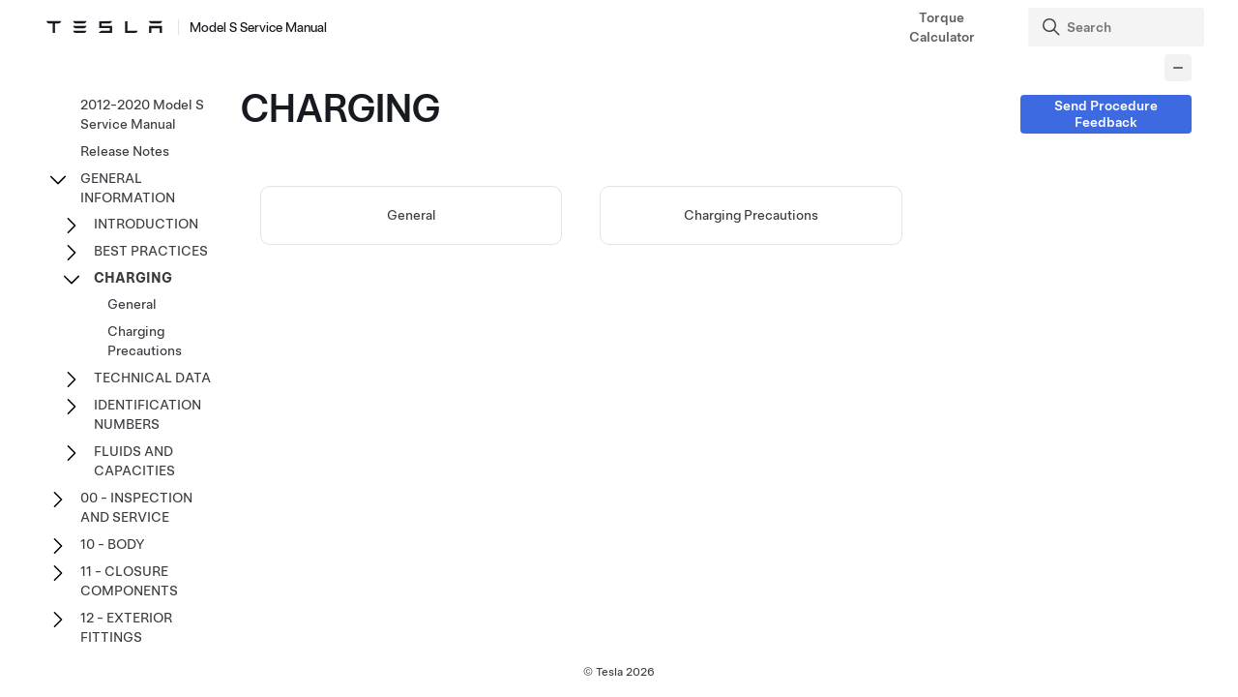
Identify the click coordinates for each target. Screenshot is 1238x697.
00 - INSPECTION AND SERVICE (136, 507)
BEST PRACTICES (151, 250)
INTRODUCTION (146, 223)
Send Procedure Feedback (1106, 114)
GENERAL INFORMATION (127, 187)
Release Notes (124, 151)
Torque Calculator (942, 27)
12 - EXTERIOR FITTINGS (126, 627)
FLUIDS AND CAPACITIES (134, 460)
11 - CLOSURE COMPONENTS (129, 580)
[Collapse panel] (1178, 67)
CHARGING (133, 278)
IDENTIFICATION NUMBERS (147, 414)
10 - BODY (112, 544)
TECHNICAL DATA (152, 377)
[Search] (1118, 27)
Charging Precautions (751, 215)
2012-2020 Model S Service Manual (142, 114)
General (411, 215)
